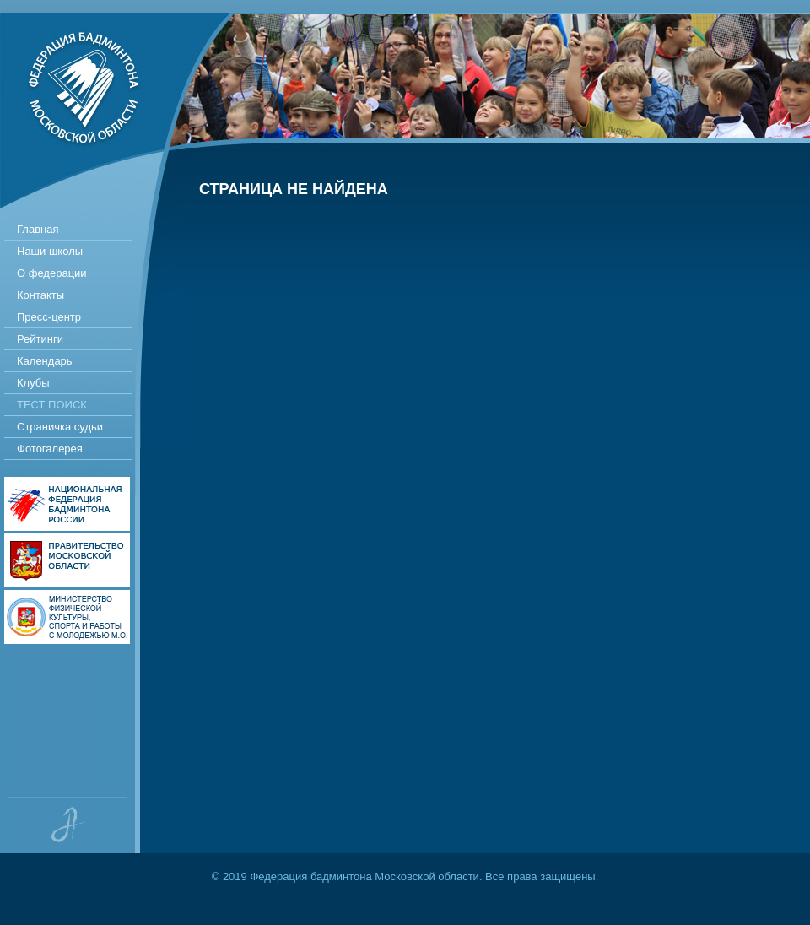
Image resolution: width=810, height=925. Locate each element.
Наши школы (50, 251)
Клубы (33, 382)
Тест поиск (52, 404)
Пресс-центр (49, 317)
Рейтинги (40, 339)
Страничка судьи (60, 426)
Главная (37, 229)
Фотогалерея (50, 448)
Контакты (40, 295)
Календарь (45, 360)
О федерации (52, 273)
